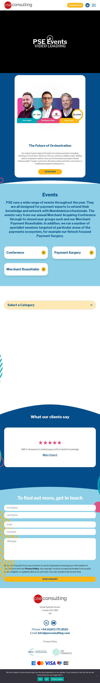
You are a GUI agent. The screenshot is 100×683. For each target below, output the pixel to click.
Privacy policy (57, 679)
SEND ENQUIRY (50, 579)
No (47, 679)
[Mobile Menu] (94, 5)
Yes (40, 679)
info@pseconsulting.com (54, 633)
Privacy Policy (32, 568)
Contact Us (75, 5)
